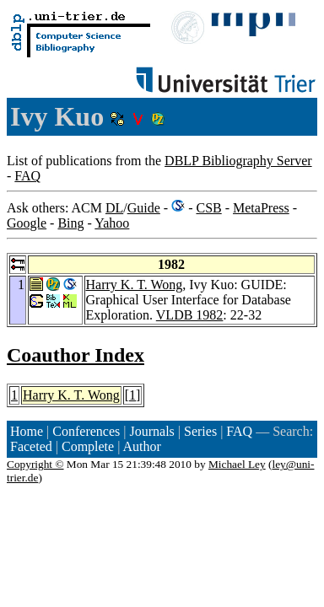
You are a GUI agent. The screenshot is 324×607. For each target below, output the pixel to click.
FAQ (27, 176)
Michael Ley (237, 464)
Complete (88, 446)
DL (114, 208)
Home (26, 431)
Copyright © (35, 464)
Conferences (86, 431)
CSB (208, 208)
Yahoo (111, 223)
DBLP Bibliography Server (238, 160)
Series (200, 431)
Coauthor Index (75, 355)
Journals (151, 431)
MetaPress (261, 208)
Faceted (31, 446)
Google (26, 223)
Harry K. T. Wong (134, 284)
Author (142, 446)
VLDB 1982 (190, 315)
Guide (143, 208)
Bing (70, 223)
